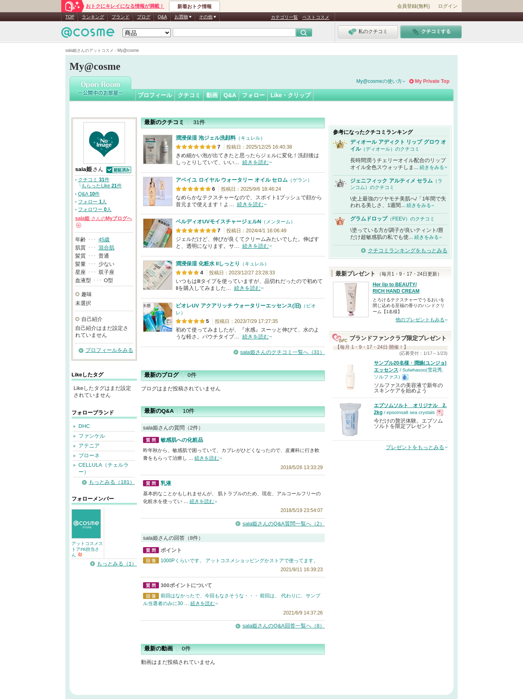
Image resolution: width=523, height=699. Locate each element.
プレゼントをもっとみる (415, 447)
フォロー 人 (92, 202)
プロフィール (155, 95)
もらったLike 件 (101, 186)
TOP (69, 16)
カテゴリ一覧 (284, 17)
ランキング (93, 16)
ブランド (121, 16)
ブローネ (89, 455)
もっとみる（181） (112, 482)
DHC (84, 426)
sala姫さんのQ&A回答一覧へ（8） (283, 626)
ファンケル (91, 436)
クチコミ (189, 95)
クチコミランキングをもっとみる (407, 250)
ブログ (143, 16)
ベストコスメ (315, 17)
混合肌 (106, 248)
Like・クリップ (290, 95)
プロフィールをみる (109, 350)
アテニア (89, 446)
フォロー (253, 95)
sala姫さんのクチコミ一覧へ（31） (282, 352)
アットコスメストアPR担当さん (87, 549)
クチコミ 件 (94, 180)
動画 (212, 95)
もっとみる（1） (117, 564)
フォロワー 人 (95, 209)
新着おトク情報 (194, 6)
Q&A (162, 16)
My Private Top (432, 81)
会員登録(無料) (413, 6)
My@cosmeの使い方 (379, 81)
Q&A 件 (89, 194)
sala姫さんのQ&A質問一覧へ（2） (283, 524)
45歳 (104, 239)
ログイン (448, 6)
